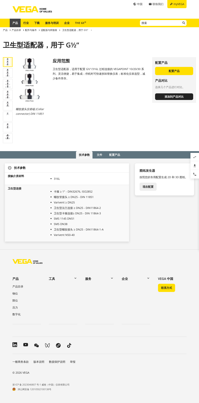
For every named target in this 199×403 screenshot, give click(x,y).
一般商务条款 (20, 362)
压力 (15, 307)
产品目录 (17, 286)
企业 (67, 23)
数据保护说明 (57, 362)
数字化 (16, 314)
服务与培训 (52, 23)
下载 (37, 23)
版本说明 (38, 362)
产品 (15, 23)
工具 (52, 279)
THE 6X (80, 23)
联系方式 (166, 288)
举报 (72, 362)
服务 (88, 279)
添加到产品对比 (174, 96)
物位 (15, 293)
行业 (26, 23)
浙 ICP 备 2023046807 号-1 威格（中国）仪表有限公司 (41, 384)
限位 (15, 300)
